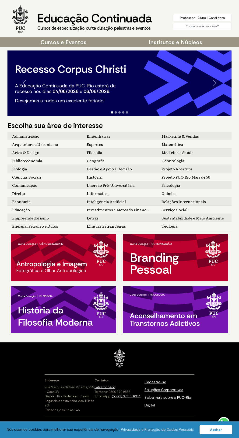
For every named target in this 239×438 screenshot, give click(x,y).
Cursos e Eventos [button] (64, 42)
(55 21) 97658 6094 (126, 396)
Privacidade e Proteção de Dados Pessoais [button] (157, 429)
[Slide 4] (123, 112)
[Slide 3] (119, 112)
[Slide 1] (112, 112)
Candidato (217, 18)
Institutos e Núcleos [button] (175, 42)
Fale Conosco (105, 387)
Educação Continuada (94, 21)
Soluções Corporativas (163, 389)
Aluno (202, 18)
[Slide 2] (116, 112)
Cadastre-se (155, 382)
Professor (188, 18)
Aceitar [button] (216, 429)
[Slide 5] (127, 112)
